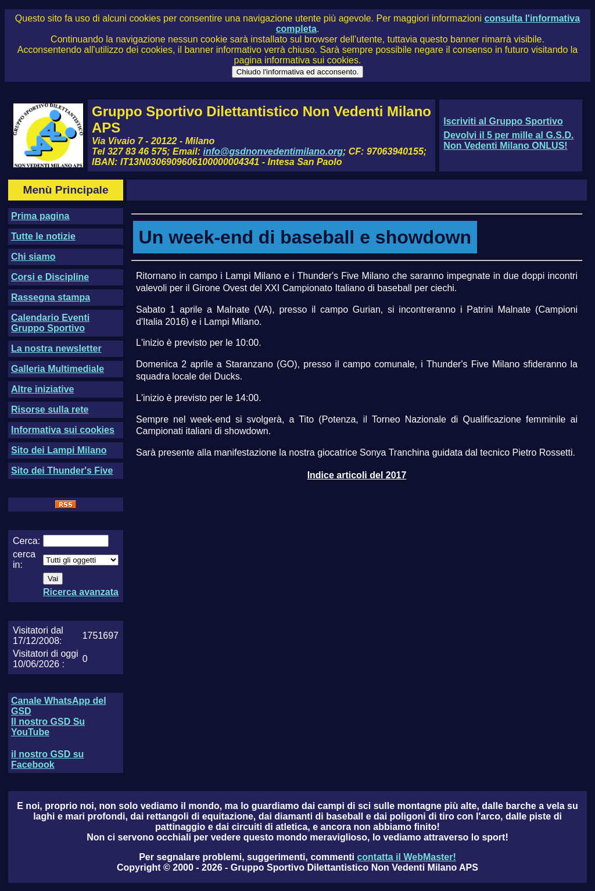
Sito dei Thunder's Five (62, 470)
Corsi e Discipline (50, 277)
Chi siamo (33, 257)
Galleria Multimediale (57, 369)
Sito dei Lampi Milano (58, 450)
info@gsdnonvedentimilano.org (273, 151)
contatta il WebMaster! (406, 857)
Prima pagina (40, 216)
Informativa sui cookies (62, 430)
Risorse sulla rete (49, 409)
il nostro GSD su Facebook (47, 759)
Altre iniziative (42, 389)
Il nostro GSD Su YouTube (48, 727)
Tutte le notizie (43, 236)
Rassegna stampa (50, 297)
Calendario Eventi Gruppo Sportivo (50, 323)
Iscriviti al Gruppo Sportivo (502, 121)
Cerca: (26, 541)
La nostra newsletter (56, 348)
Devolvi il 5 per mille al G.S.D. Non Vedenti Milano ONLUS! (508, 140)
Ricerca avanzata (81, 592)
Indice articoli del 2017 (357, 475)
